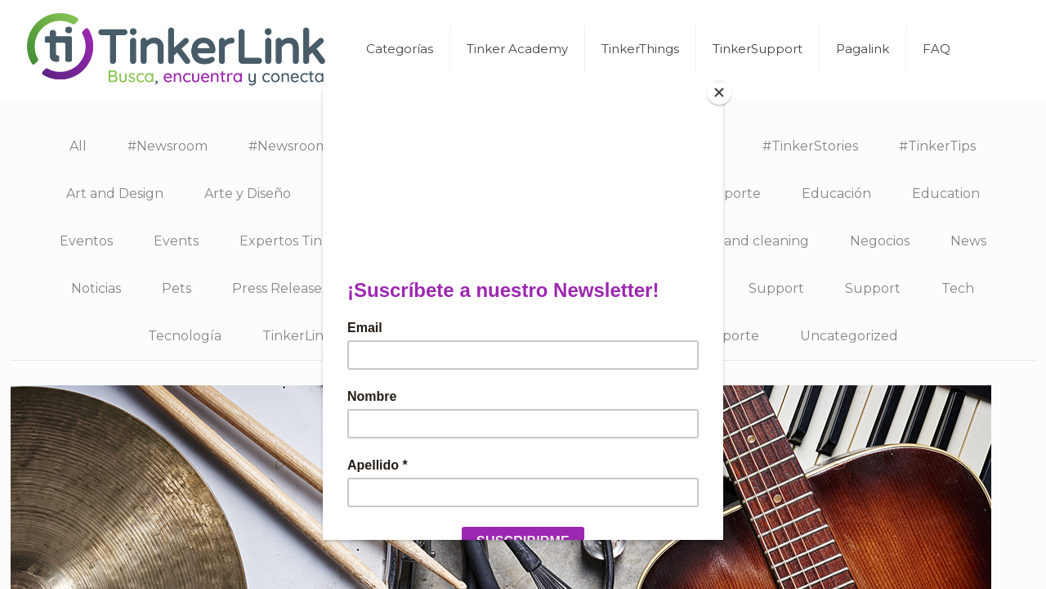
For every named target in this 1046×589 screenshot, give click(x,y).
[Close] (719, 92)
